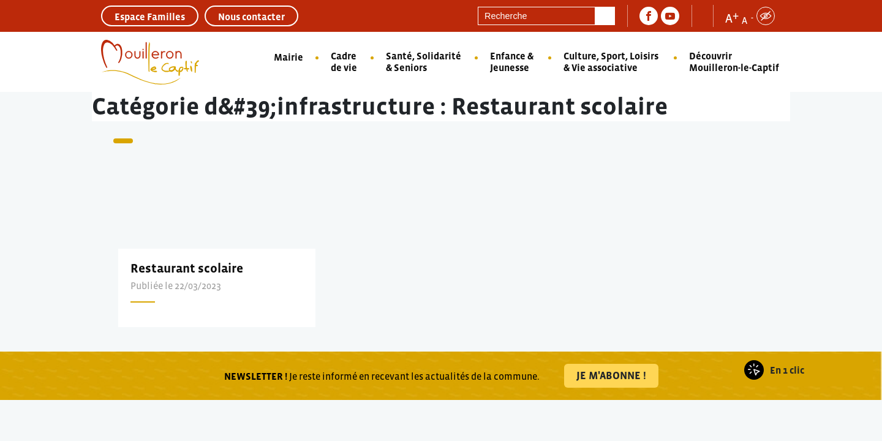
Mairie (288, 56)
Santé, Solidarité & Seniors (423, 61)
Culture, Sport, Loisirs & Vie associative (611, 61)
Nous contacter (251, 16)
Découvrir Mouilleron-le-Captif (734, 61)
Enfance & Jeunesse (511, 61)
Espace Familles (150, 16)
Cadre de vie (344, 61)
